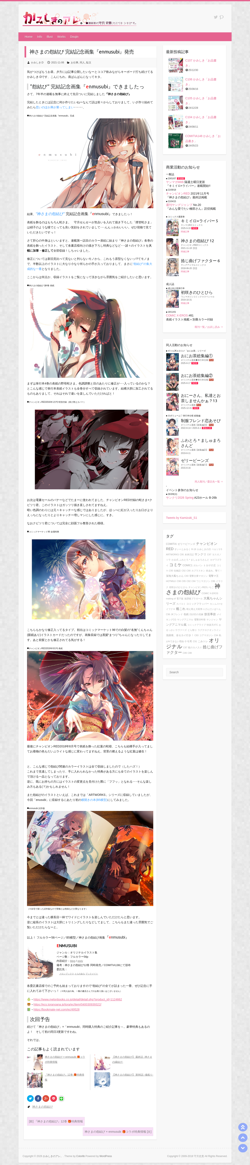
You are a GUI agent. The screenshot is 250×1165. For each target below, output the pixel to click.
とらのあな (80, 974)
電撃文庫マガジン (198, 576)
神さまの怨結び (42, 1106)
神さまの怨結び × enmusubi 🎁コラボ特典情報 (118, 1131)
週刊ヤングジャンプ (179, 205)
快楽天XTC (212, 625)
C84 (193, 581)
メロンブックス (66, 974)
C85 (184, 581)
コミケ (175, 564)
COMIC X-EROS (177, 315)
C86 (213, 581)
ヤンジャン (212, 619)
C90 (189, 570)
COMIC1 (188, 565)
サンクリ (200, 554)
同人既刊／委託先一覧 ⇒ (209, 481)
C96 (168, 614)
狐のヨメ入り (195, 647)
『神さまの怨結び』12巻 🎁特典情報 (56, 1121)
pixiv (80, 960)
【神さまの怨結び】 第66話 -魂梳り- (132, 1074)
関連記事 (185, 231)
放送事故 (210, 614)
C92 (184, 570)
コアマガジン (206, 635)
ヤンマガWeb (175, 182)
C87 (185, 647)
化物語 (177, 570)
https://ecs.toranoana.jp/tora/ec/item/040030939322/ (67, 1004)
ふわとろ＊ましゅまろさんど (194, 559)
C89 (185, 653)
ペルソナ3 (217, 549)
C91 (195, 641)
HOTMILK (171, 581)
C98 (179, 581)
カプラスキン (198, 570)
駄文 (88, 62)
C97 (209, 554)
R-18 (193, 549)
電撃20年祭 (200, 619)
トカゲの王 (209, 565)
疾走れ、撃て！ (214, 570)
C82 (189, 581)
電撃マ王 (214, 575)
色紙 (186, 614)
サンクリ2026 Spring (180, 497)
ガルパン (197, 565)
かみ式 (174, 559)
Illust (50, 36)
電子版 (180, 598)
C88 (190, 653)
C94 (216, 635)
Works (61, 36)
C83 (197, 635)
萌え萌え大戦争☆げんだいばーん (203, 609)
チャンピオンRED (178, 193)
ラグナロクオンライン (209, 630)
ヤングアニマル (185, 619)
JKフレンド (177, 614)
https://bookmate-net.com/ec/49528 (56, 1009)
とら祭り (192, 630)
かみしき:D (37, 62)
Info (39, 36)
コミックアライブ (196, 625)
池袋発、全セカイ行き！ (180, 635)
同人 (82, 62)
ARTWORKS (172, 554)
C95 (182, 554)
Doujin (74, 36)
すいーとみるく (182, 549)
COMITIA (171, 544)
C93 (186, 576)
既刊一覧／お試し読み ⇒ (209, 327)
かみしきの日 (204, 549)
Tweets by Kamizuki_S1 (181, 517)
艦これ (181, 609)
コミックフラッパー (197, 603)
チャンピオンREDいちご (201, 587)
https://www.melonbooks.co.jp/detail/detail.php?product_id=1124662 (78, 999)
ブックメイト (91, 974)
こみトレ (203, 641)
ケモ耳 (188, 641)
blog (72, 960)
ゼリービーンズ (186, 544)
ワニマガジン (203, 581)
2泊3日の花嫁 (196, 614)
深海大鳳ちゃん (175, 575)
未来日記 (189, 554)
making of (171, 598)
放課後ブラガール (193, 598)
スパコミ (181, 604)
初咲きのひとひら (178, 587)
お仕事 (74, 62)
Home (28, 36)
